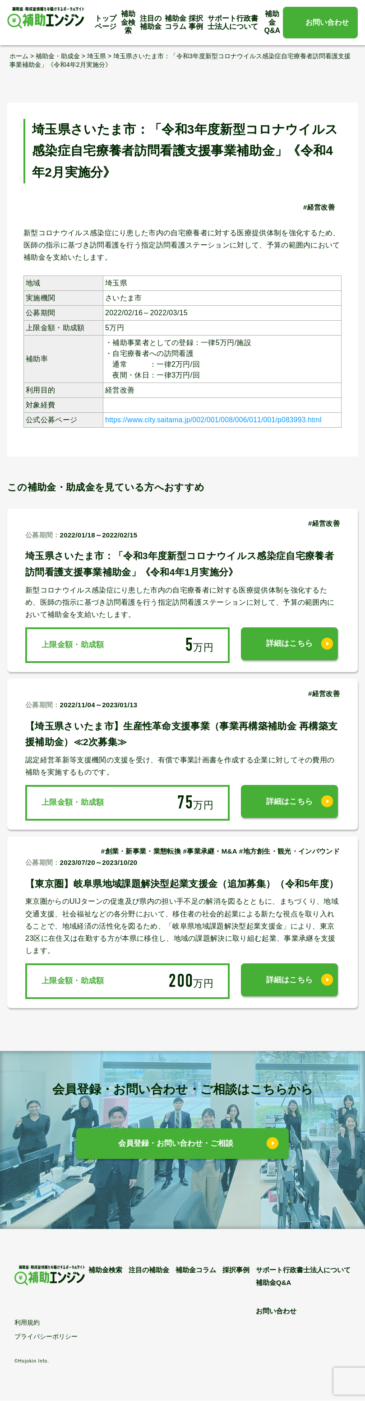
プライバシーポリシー (46, 1336)
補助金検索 (128, 22)
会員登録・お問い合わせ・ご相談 (175, 1144)
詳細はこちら (289, 644)
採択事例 (196, 22)
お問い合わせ (327, 22)
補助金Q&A (272, 22)
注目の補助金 (151, 22)
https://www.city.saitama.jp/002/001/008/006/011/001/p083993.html (216, 420)
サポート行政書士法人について (233, 22)
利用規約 (27, 1322)
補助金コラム (175, 22)
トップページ (105, 22)
